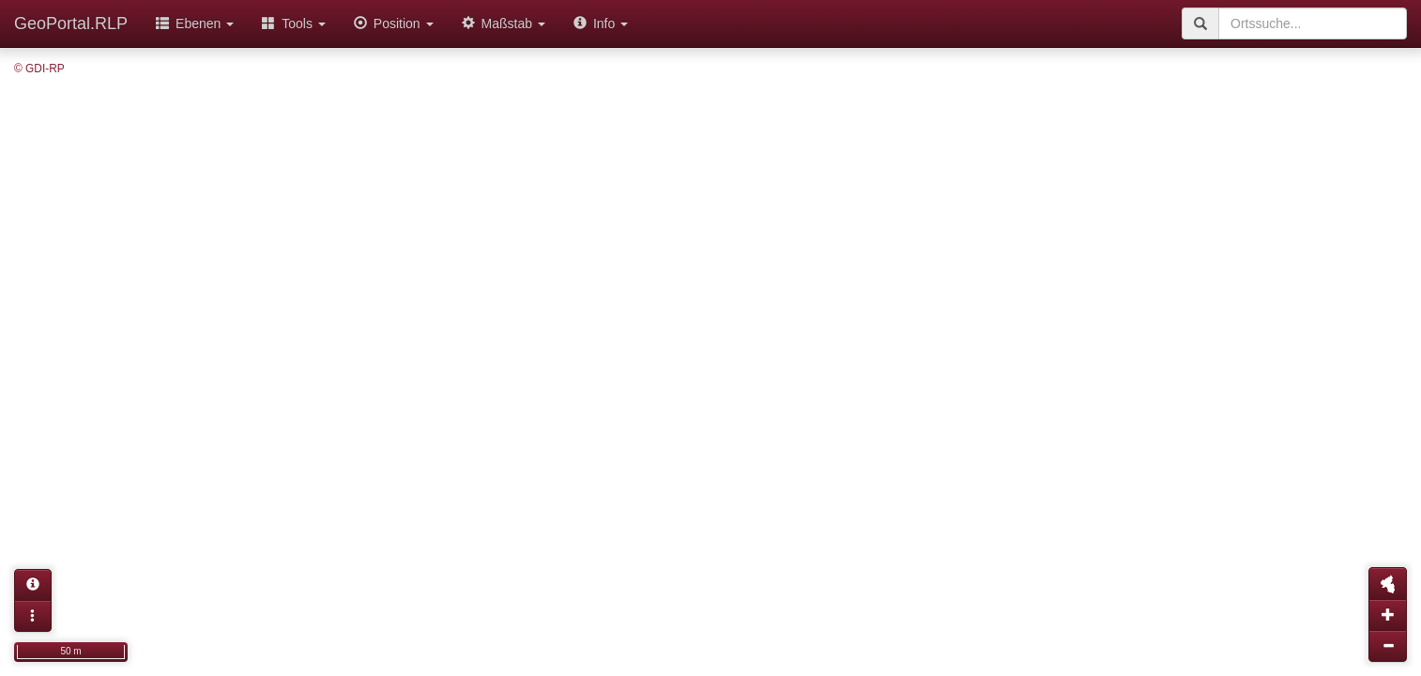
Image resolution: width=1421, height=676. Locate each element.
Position (394, 23)
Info (600, 23)
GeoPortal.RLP (71, 23)
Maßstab (503, 23)
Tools (294, 23)
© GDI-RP (39, 68)
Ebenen (195, 23)
